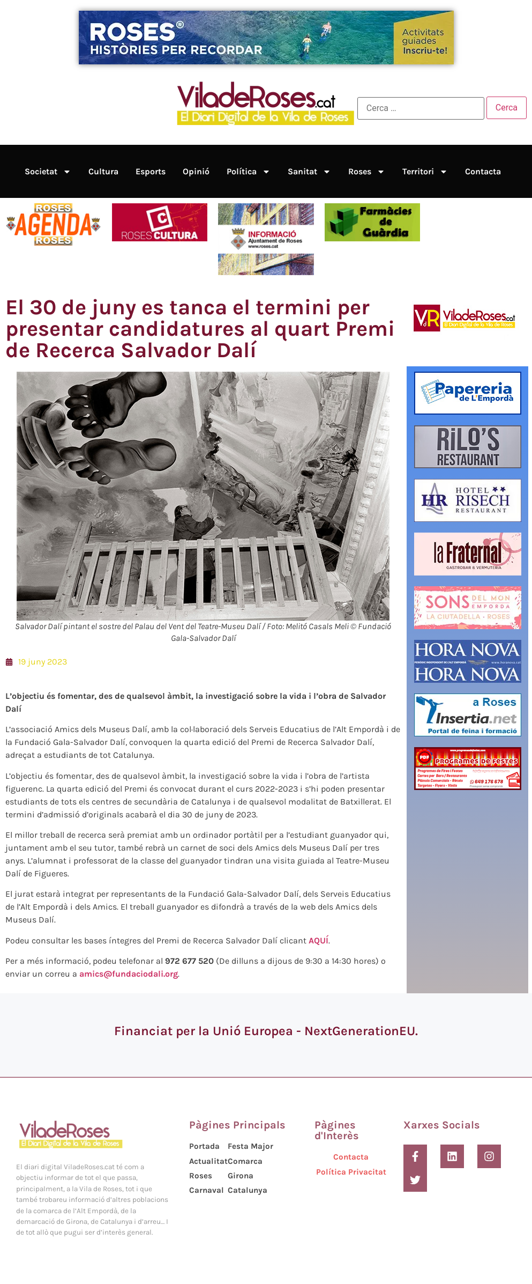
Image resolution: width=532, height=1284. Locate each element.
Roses (366, 171)
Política (249, 171)
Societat (48, 171)
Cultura (103, 171)
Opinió (196, 171)
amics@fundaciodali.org (128, 974)
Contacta (483, 171)
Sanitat (309, 171)
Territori (425, 171)
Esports (151, 171)
